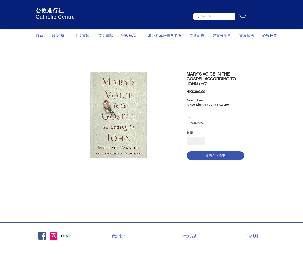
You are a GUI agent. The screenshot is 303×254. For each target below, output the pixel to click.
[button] (242, 16)
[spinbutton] (196, 141)
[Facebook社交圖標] (42, 236)
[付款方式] (189, 236)
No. (189, 117)
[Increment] (202, 141)
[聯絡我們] (118, 236)
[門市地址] (251, 236)
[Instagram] (53, 236)
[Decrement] (190, 141)
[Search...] (213, 16)
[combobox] (215, 123)
